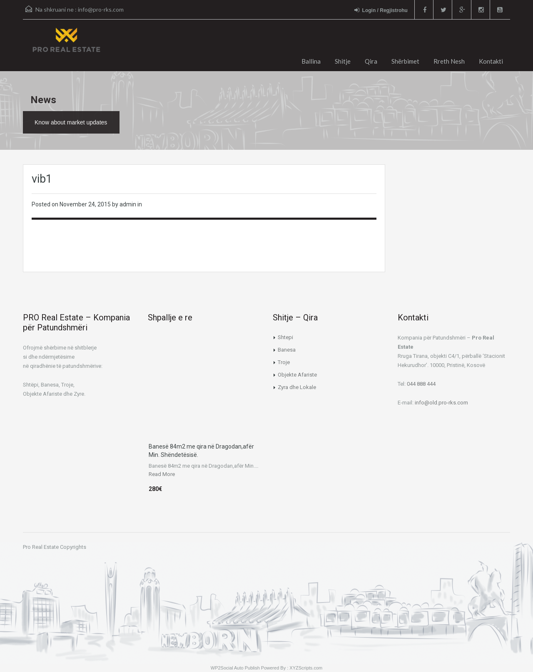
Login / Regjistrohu (379, 10)
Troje (284, 362)
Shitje (343, 61)
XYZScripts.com (305, 667)
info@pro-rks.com (101, 9)
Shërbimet (405, 61)
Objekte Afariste (297, 375)
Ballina (311, 61)
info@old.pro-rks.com (441, 402)
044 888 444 (421, 384)
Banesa (287, 350)
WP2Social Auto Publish (235, 667)
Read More (162, 474)
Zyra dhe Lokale (297, 387)
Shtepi (285, 337)
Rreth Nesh (449, 61)
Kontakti (491, 61)
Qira (371, 61)
